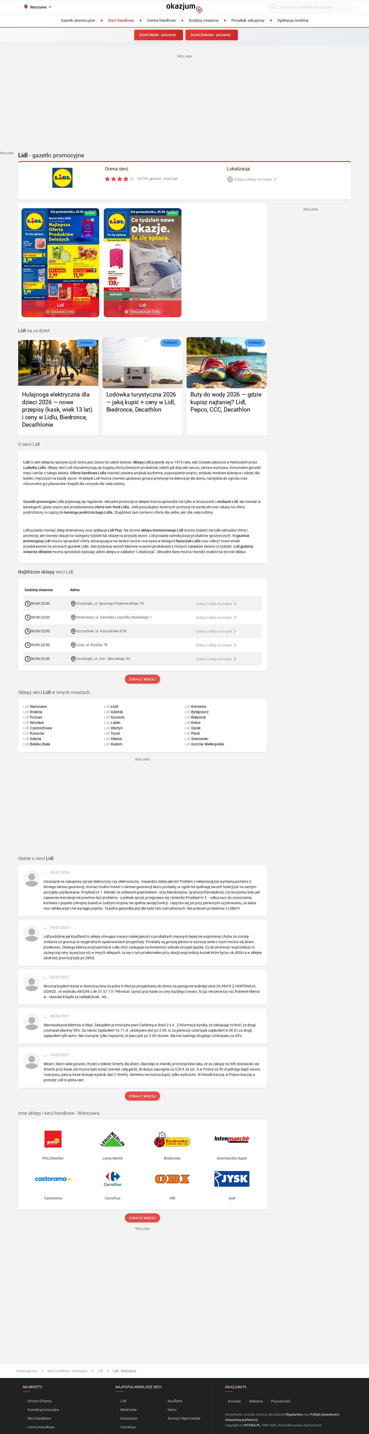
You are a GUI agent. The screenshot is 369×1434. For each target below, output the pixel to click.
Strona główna (26, 1371)
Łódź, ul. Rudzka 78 (91, 645)
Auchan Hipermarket (184, 1418)
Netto (172, 1410)
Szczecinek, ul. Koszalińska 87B (101, 631)
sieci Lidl (45, 572)
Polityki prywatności (324, 1414)
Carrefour (128, 1427)
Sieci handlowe (39, 1418)
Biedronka (128, 1410)
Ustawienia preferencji (241, 1420)
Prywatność (280, 1401)
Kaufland (175, 1401)
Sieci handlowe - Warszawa (67, 1371)
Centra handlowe (41, 1427)
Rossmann (129, 1418)
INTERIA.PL (251, 1425)
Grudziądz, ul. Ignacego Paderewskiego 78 (110, 603)
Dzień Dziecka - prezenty (211, 35)
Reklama (256, 1401)
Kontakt (234, 1401)
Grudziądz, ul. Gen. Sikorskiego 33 (103, 659)
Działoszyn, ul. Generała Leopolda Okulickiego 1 (113, 617)
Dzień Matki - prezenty (157, 35)
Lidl (100, 1371)
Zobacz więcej (142, 679)
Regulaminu (294, 1414)
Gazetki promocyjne (43, 1410)
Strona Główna (39, 1401)
